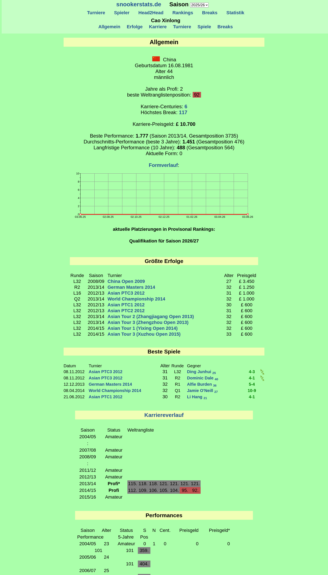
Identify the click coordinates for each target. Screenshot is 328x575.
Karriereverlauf (164, 415)
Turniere (96, 12)
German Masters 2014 (131, 287)
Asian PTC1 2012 (126, 304)
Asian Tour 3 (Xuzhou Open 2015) (144, 334)
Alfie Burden (202, 384)
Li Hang (197, 397)
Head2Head (151, 12)
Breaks (209, 12)
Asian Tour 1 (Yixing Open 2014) (143, 328)
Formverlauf (163, 165)
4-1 (252, 378)
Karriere (157, 26)
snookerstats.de (138, 4)
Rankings (183, 12)
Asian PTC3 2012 (126, 293)
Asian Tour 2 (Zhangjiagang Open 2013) (151, 316)
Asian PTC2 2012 (126, 310)
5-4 (252, 384)
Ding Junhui (201, 371)
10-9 (252, 390)
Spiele (204, 26)
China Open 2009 (126, 281)
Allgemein (109, 26)
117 (183, 112)
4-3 (252, 371)
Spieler (121, 12)
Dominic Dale (202, 378)
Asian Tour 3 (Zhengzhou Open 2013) (148, 322)
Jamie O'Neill (202, 390)
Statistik (235, 12)
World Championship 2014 (136, 299)
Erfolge (134, 26)
